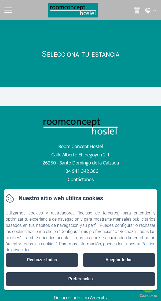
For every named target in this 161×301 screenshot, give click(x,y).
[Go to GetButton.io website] (148, 295)
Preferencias (80, 278)
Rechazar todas (42, 259)
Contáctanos (81, 179)
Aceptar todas (118, 259)
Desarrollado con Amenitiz (81, 298)
